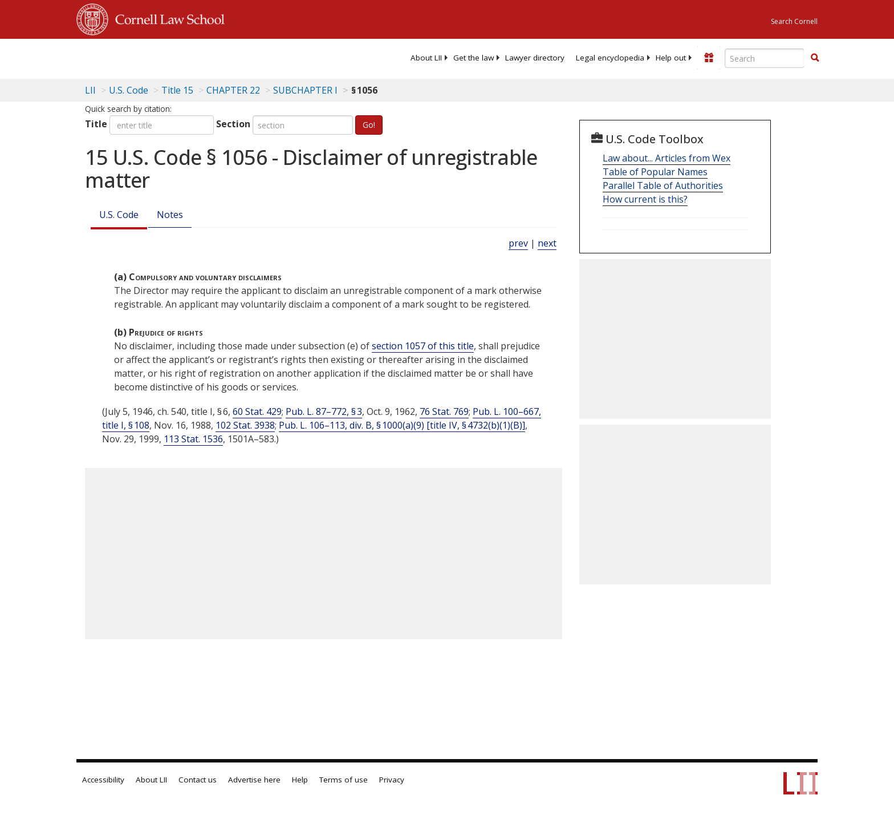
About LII (426, 58)
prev (518, 243)
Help (300, 779)
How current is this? (645, 199)
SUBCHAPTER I (305, 90)
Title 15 (177, 90)
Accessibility (103, 779)
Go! (369, 124)
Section (233, 124)
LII (90, 90)
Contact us (197, 779)
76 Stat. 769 (444, 411)
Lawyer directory (534, 58)
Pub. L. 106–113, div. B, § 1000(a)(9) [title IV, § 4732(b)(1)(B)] (402, 425)
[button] (815, 58)
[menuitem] (426, 57)
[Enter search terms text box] (764, 58)
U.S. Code (119, 214)
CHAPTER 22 (233, 90)
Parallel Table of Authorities (663, 185)
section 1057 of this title (423, 346)
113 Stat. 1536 (193, 439)
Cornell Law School (166, 17)
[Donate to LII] (708, 57)
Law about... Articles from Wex (666, 158)
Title (96, 124)
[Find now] (815, 58)
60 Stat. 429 (257, 411)
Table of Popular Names (655, 172)
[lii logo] (204, 57)
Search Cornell (794, 21)
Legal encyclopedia (610, 58)
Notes (170, 214)
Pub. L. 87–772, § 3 (324, 411)
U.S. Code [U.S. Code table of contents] (128, 90)
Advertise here (254, 779)
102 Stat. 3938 (245, 425)
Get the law (473, 58)
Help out (671, 58)
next (547, 243)
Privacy (391, 779)
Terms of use (343, 779)
